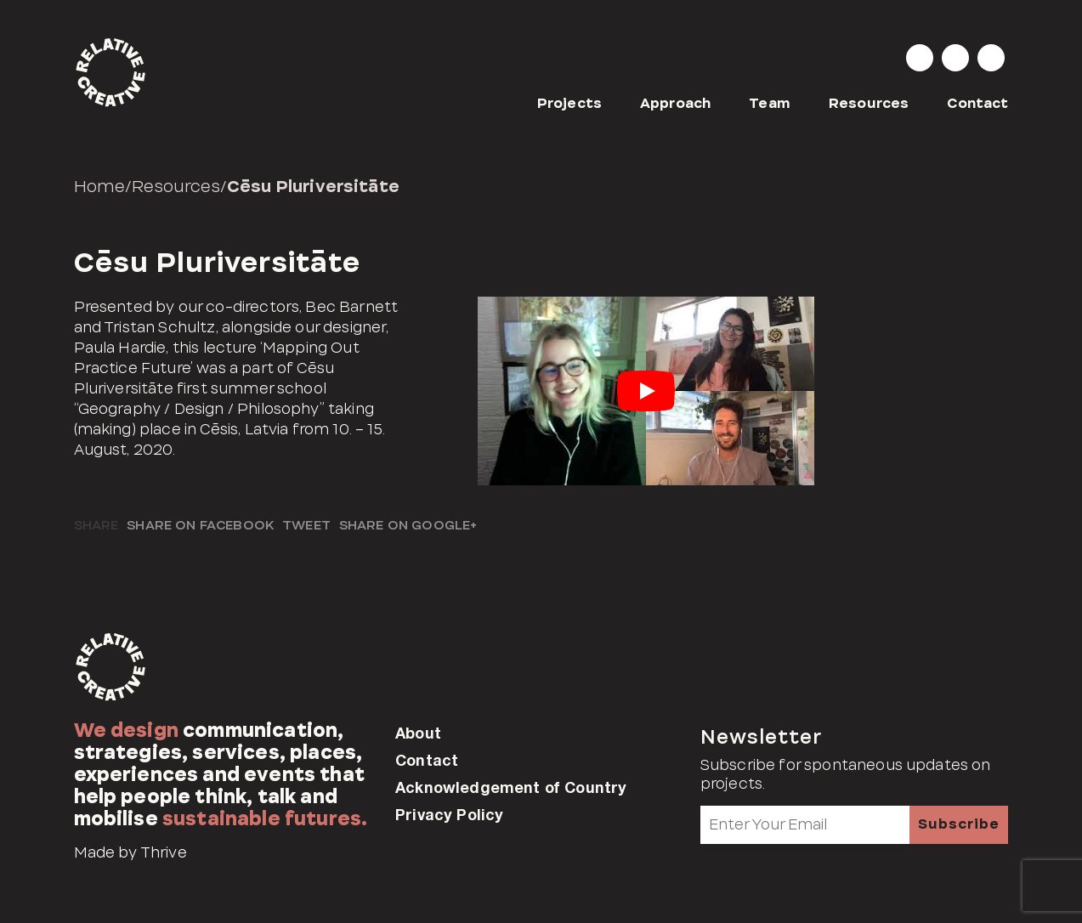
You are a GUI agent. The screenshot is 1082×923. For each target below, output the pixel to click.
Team (769, 103)
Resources (869, 103)
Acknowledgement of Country (510, 787)
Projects (569, 103)
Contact (977, 103)
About (418, 732)
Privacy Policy (449, 814)
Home (100, 186)
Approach (675, 103)
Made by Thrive (130, 852)
